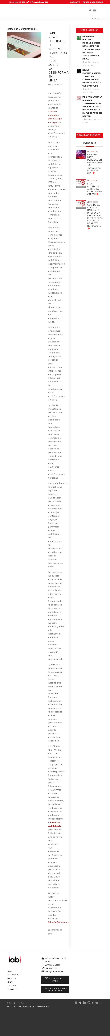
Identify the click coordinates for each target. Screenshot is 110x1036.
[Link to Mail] (101, 1003)
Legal (51, 84)
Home (10, 971)
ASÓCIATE (75, 2)
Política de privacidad (31, 1006)
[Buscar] (88, 10)
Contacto (12, 989)
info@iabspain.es (54, 971)
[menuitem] (75, 2)
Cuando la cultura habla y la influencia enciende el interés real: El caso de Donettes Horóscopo (95, 215)
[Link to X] (76, 1003)
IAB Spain (11, 985)
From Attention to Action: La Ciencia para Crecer (94, 189)
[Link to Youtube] (97, 1003)
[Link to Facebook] (93, 1003)
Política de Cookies (14, 1006)
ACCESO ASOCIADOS (93, 2)
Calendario (13, 975)
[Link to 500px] (80, 1003)
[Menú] (94, 10)
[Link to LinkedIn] (84, 1003)
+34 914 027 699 (17, 2)
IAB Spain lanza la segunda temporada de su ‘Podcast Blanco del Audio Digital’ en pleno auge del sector (92, 106)
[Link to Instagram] (89, 1003)
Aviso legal (45, 1006)
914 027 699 (51, 968)
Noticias (58, 84)
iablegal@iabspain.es (59, 922)
